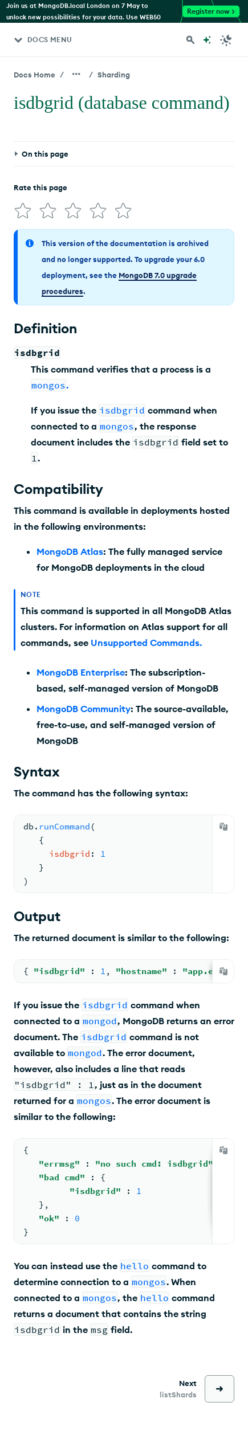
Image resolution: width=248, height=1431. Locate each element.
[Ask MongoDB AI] (207, 40)
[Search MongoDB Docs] (190, 40)
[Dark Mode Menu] (226, 40)
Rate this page (40, 187)
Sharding (113, 74)
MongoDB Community (83, 708)
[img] (23, 211)
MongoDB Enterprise (80, 672)
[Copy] (223, 827)
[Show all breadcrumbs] (76, 74)
